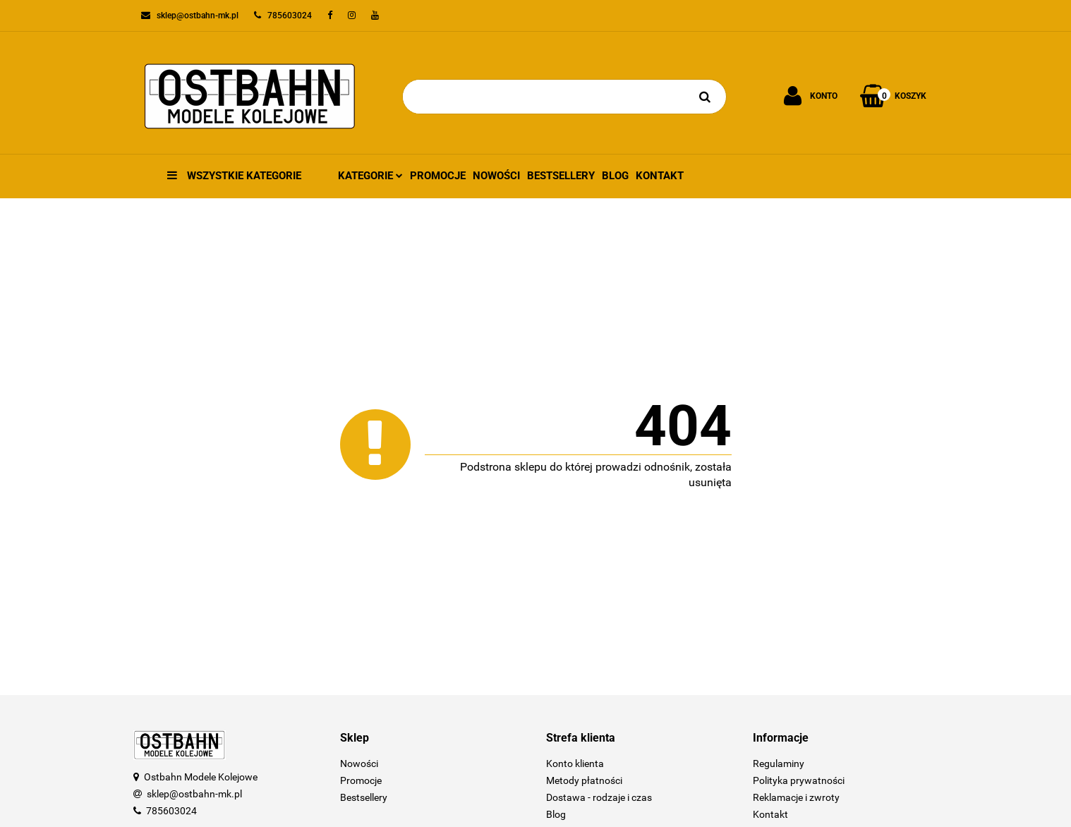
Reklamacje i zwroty (796, 797)
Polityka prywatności (799, 780)
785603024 (171, 810)
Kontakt (660, 175)
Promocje (438, 175)
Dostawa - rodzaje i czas (599, 797)
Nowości (496, 175)
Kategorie (370, 175)
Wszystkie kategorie (234, 175)
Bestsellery (561, 175)
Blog (615, 175)
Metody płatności (584, 780)
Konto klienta (575, 763)
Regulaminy (778, 763)
